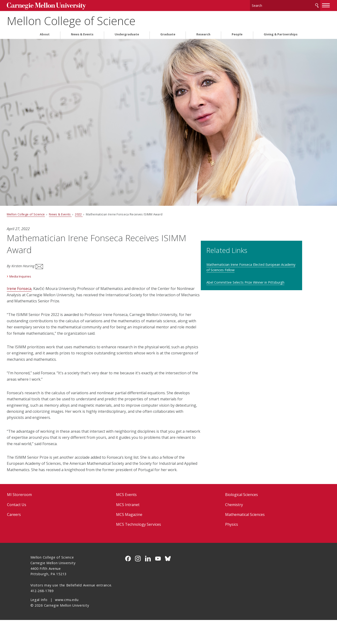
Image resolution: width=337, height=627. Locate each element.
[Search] (262, 4)
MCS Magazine (137, 521)
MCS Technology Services (146, 531)
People (237, 32)
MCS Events (134, 501)
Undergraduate (127, 32)
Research (203, 32)
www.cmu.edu (66, 606)
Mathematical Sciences (237, 521)
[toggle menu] (302, 4)
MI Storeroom (43, 501)
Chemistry (226, 511)
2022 (102, 212)
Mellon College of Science (94, 18)
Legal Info (39, 606)
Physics (223, 531)
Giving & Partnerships (280, 32)
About (45, 32)
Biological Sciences (233, 501)
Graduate (167, 32)
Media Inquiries (44, 271)
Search (293, 4)
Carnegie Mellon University (65, 5)
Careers (37, 521)
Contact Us (40, 511)
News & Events (82, 32)
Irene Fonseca (42, 283)
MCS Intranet (135, 511)
